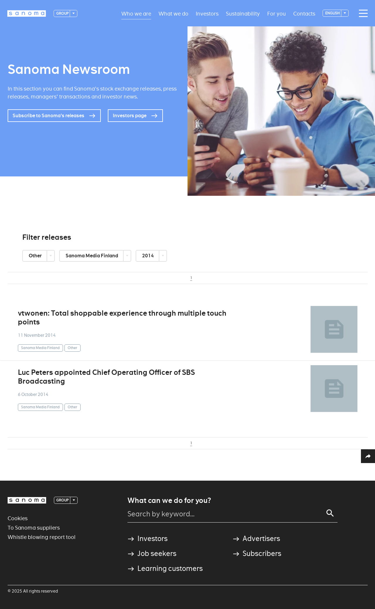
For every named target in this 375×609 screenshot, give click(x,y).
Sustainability (243, 13)
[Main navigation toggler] (362, 13)
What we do (173, 13)
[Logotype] (26, 13)
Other (35, 256)
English (332, 13)
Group (62, 13)
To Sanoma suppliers (34, 527)
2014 (148, 256)
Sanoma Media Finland (92, 256)
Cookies (18, 518)
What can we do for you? (169, 500)
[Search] (330, 513)
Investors (207, 13)
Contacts (304, 13)
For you (276, 13)
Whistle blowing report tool (42, 537)
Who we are (136, 13)
